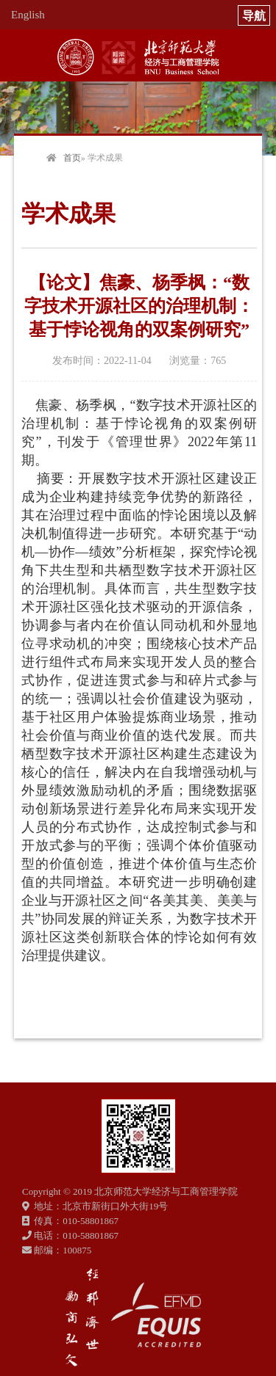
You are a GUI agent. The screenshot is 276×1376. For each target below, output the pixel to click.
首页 (72, 158)
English (28, 15)
